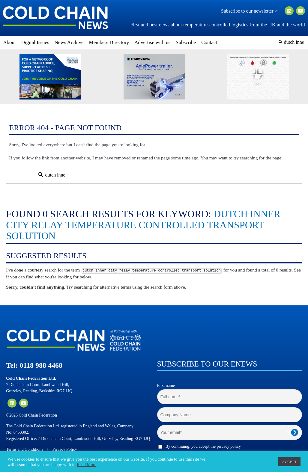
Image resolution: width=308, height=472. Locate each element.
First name (166, 385)
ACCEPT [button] (289, 461)
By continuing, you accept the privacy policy (203, 446)
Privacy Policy (64, 449)
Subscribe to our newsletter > (251, 11)
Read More (87, 464)
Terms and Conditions (24, 449)
